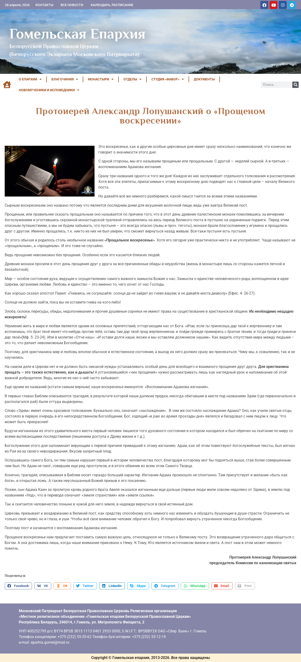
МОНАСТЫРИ (101, 79)
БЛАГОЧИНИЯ (64, 79)
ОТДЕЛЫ (132, 79)
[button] (18, 585)
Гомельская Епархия (77, 33)
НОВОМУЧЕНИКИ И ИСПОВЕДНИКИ (49, 90)
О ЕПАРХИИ (30, 79)
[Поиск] (295, 85)
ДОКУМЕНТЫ (204, 79)
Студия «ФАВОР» (167, 79)
